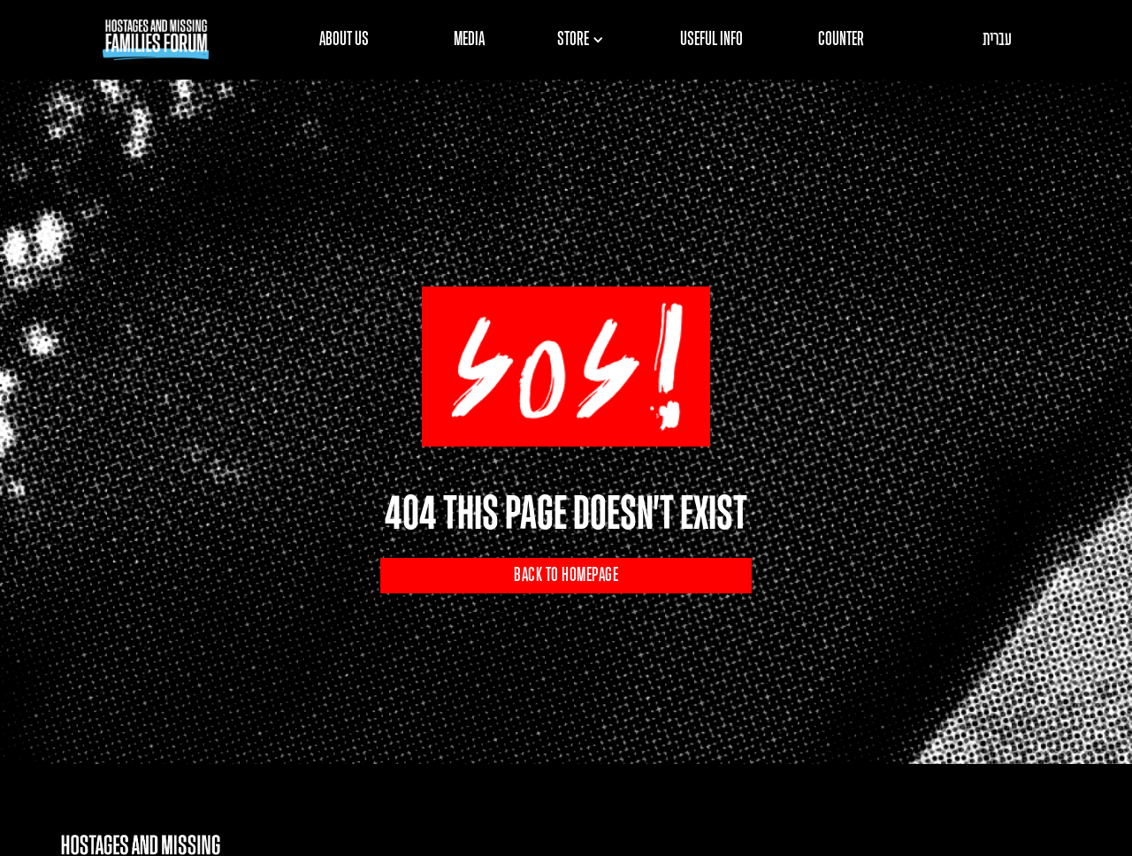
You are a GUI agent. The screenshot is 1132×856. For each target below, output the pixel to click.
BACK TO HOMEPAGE (566, 576)
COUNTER (841, 40)
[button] (586, 39)
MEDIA (469, 40)
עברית (997, 40)
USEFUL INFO (711, 40)
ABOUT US (344, 40)
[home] (156, 39)
